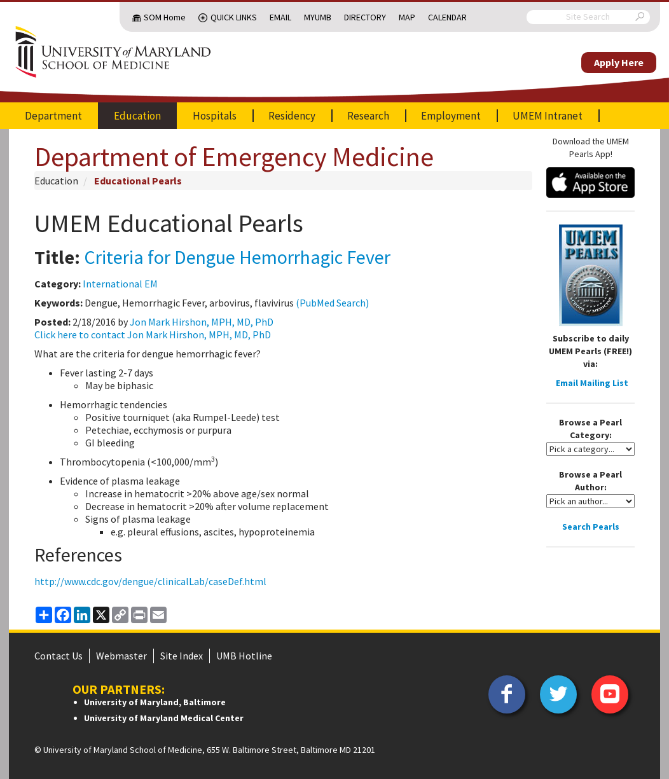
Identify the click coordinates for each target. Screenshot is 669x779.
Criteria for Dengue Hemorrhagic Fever (237, 257)
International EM (120, 283)
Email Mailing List (592, 383)
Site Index (181, 655)
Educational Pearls (138, 180)
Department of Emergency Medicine (234, 156)
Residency (291, 116)
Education (137, 116)
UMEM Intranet (548, 116)
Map (407, 17)
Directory (365, 17)
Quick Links (233, 17)
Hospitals (215, 116)
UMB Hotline (244, 655)
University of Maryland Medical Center (164, 718)
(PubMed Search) (332, 302)
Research (368, 116)
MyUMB (317, 17)
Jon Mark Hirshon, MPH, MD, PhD (201, 321)
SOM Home (165, 17)
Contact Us (58, 655)
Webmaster (121, 655)
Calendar (447, 17)
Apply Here (619, 62)
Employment (451, 116)
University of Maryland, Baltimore (155, 702)
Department (53, 116)
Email (280, 17)
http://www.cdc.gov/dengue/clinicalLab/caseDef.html (150, 581)
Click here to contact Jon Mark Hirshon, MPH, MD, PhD (152, 334)
